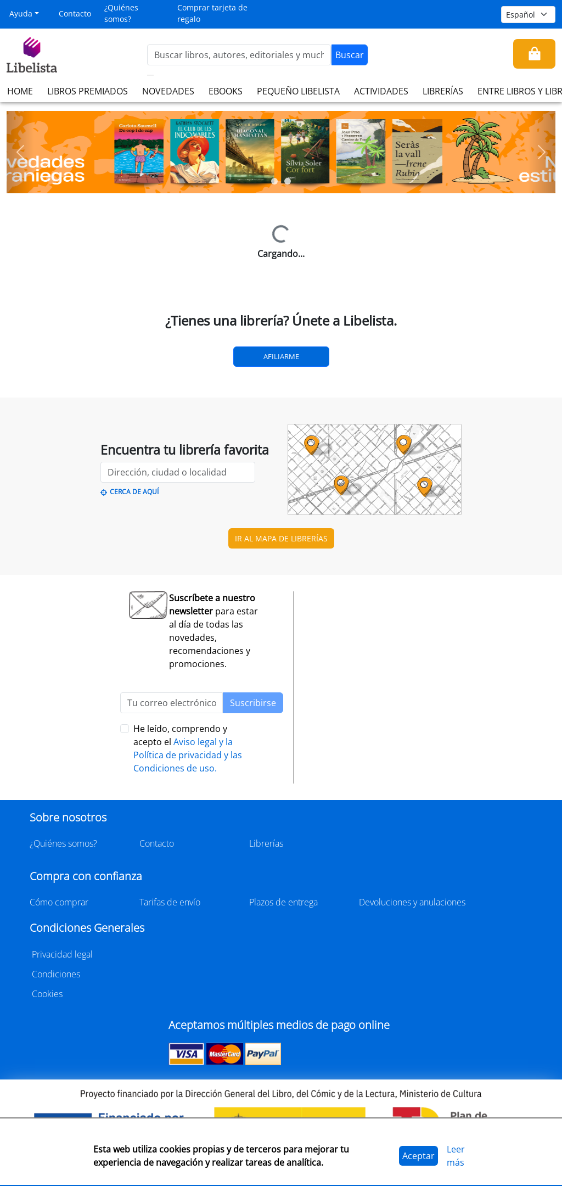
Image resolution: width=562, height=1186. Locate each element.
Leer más (456, 1155)
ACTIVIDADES (381, 91)
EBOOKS (226, 91)
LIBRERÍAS (443, 91)
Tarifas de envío (169, 902)
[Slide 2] (287, 181)
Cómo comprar (59, 902)
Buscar (349, 55)
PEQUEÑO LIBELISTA (298, 91)
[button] (20, 152)
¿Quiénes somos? (121, 13)
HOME (20, 91)
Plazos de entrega (283, 902)
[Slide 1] (274, 181)
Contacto (75, 13)
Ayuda (20, 13)
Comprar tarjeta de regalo (212, 13)
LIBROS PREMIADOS (87, 91)
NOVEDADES (168, 91)
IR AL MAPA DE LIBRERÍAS (281, 538)
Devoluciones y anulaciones (412, 902)
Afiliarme (281, 356)
